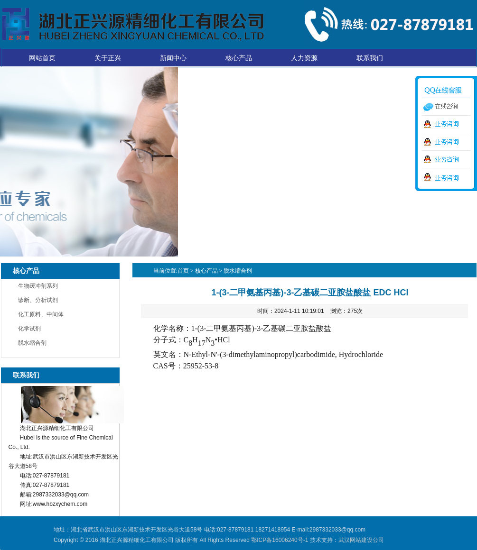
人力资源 (304, 58)
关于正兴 (107, 58)
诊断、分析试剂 (38, 300)
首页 (183, 270)
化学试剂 (29, 328)
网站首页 (42, 58)
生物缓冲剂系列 (38, 286)
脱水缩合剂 (32, 342)
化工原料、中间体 (41, 314)
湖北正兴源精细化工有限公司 (132, 24)
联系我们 (369, 58)
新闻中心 (173, 58)
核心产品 (238, 58)
